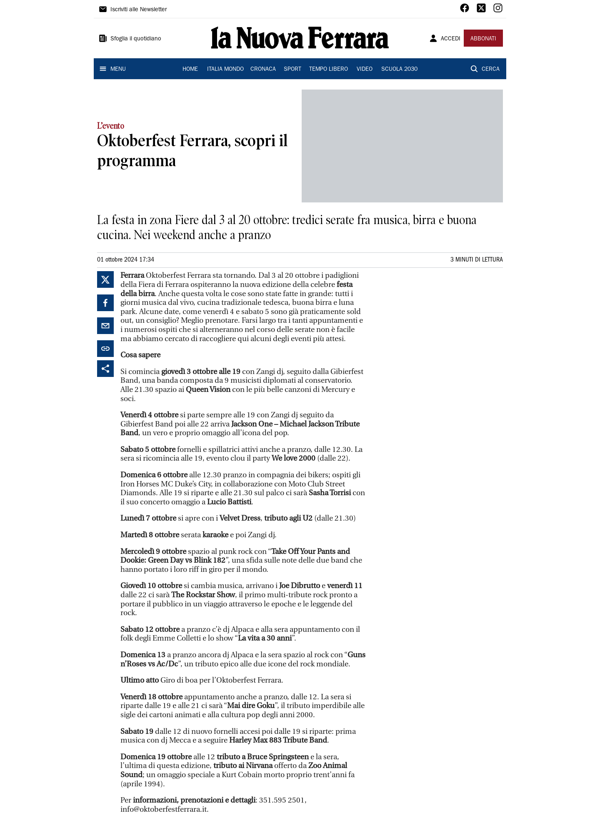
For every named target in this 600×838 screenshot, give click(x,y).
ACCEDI (450, 39)
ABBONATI (483, 39)
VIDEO (364, 69)
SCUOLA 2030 (399, 69)
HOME (190, 69)
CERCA (491, 69)
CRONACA (263, 69)
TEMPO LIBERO (328, 69)
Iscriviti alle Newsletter (138, 10)
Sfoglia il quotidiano (135, 39)
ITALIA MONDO (225, 69)
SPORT (292, 69)
